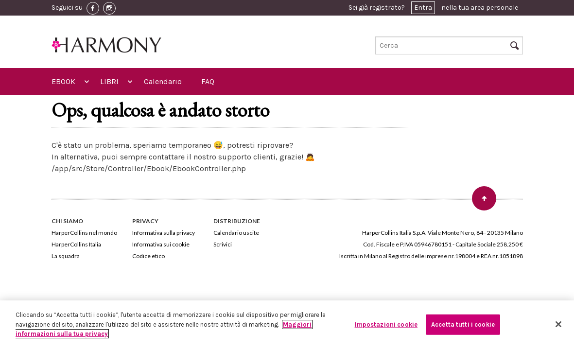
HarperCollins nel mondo (84, 232)
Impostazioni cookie (386, 324)
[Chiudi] (558, 324)
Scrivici (222, 244)
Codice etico (148, 256)
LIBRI (109, 81)
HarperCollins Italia (76, 244)
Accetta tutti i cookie (463, 324)
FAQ (207, 81)
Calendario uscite (236, 232)
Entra (423, 7)
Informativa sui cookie (161, 244)
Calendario (163, 81)
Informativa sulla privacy (163, 232)
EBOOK (63, 81)
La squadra (66, 256)
